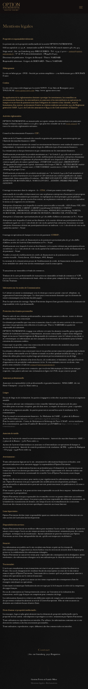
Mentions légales (38, 683)
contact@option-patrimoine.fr (42, 365)
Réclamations (51, 683)
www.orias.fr (71, 124)
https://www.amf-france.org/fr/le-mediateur (41, 419)
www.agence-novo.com (24, 90)
